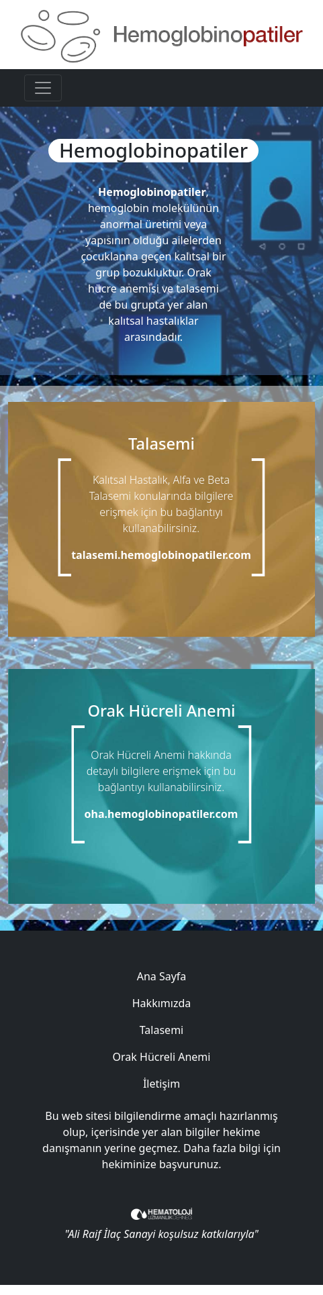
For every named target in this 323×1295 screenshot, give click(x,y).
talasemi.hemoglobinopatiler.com (161, 555)
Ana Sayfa (162, 976)
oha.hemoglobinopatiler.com (161, 814)
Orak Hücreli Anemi (162, 1056)
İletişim (161, 1083)
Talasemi (161, 1030)
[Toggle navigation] (43, 87)
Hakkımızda (161, 1003)
